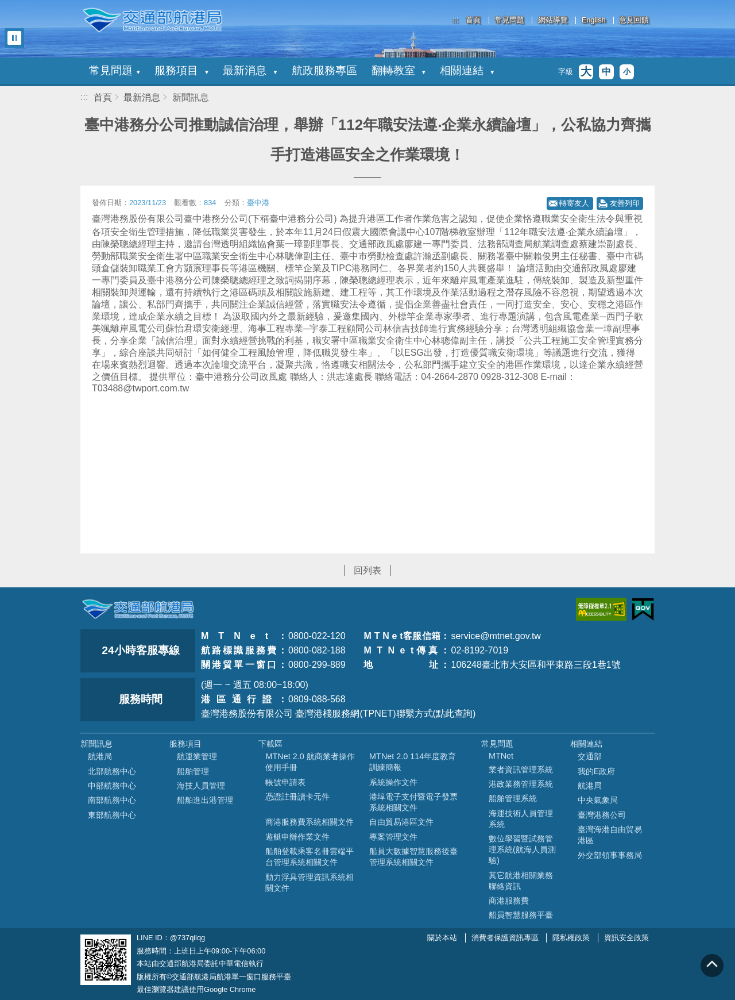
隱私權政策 (571, 937)
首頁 (473, 20)
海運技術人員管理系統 (521, 819)
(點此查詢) (454, 713)
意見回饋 (634, 20)
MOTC (137, 609)
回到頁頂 (712, 965)
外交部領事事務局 (610, 855)
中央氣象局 (598, 800)
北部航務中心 (112, 771)
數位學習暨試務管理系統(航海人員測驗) (522, 849)
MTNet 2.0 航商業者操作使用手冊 (309, 762)
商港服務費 (509, 900)
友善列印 (625, 203)
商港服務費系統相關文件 (309, 821)
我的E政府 (597, 771)
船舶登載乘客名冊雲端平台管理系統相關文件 (309, 857)
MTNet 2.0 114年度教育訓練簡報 (412, 762)
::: (455, 20)
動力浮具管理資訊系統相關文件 (309, 882)
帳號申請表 (285, 782)
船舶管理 (193, 771)
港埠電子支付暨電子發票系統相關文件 (413, 802)
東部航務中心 (112, 815)
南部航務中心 (112, 800)
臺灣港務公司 (602, 815)
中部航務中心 (112, 785)
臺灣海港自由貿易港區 (610, 835)
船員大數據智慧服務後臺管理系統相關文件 (413, 857)
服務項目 (181, 70)
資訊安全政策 (626, 937)
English (594, 20)
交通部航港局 (152, 20)
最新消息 (250, 70)
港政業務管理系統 (521, 784)
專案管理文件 (393, 836)
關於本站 (442, 937)
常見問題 (509, 20)
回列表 (367, 570)
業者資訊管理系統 (521, 769)
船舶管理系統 (513, 798)
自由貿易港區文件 (401, 821)
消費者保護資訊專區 (505, 937)
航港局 (100, 756)
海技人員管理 (201, 785)
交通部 (590, 756)
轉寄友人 (574, 203)
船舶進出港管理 (205, 800)
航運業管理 (197, 756)
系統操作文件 (393, 782)
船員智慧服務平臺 (521, 915)
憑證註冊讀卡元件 (297, 796)
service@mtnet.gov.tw (495, 636)
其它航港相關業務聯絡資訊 (521, 881)
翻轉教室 (398, 70)
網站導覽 (553, 20)
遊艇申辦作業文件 (297, 836)
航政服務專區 (324, 70)
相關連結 (467, 70)
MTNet (501, 755)
